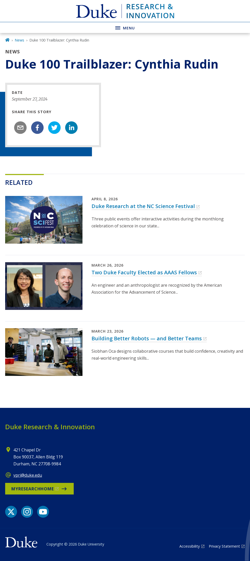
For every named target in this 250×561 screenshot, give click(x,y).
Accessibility (189, 546)
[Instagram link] (27, 512)
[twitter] (54, 127)
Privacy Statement (224, 546)
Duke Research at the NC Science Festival (143, 206)
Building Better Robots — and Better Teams (146, 338)
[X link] (11, 512)
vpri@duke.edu (27, 475)
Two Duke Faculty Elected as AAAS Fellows (144, 272)
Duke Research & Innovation (50, 426)
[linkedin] (71, 127)
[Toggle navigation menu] (125, 27)
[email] (20, 127)
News (19, 40)
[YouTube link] (43, 512)
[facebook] (37, 127)
